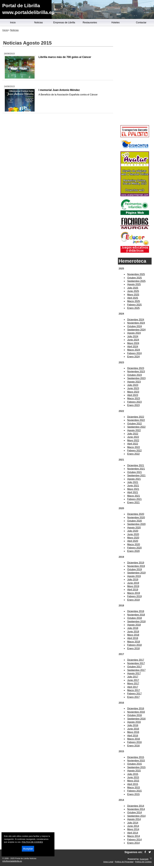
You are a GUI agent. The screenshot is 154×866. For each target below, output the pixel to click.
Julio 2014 (132, 822)
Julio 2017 (132, 676)
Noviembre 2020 (136, 517)
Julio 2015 (132, 774)
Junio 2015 (133, 777)
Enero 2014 (133, 843)
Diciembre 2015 (135, 757)
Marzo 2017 (133, 690)
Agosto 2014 (134, 819)
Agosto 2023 (134, 381)
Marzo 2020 (133, 544)
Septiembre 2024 (136, 329)
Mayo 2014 (133, 829)
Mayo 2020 (133, 537)
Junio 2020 (133, 534)
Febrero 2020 (134, 547)
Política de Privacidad (124, 862)
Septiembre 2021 (136, 475)
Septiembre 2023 (136, 378)
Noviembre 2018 (136, 614)
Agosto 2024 (134, 333)
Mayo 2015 (133, 780)
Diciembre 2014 (135, 806)
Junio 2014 (133, 826)
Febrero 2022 (134, 450)
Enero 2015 (133, 794)
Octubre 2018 (134, 618)
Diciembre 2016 (135, 708)
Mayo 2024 (133, 343)
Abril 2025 (132, 298)
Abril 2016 (132, 735)
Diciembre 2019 (135, 562)
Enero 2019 (133, 600)
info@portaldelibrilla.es (12, 861)
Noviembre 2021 (136, 468)
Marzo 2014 (133, 836)
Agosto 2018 (134, 625)
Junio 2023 (133, 388)
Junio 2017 (133, 680)
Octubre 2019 (134, 569)
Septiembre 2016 (136, 718)
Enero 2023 (133, 405)
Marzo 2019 (133, 593)
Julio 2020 (132, 531)
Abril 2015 (132, 784)
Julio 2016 (132, 725)
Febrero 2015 (134, 791)
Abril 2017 (132, 687)
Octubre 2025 (134, 277)
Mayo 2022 (133, 440)
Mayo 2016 (133, 732)
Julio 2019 (132, 579)
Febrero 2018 (134, 645)
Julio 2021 (132, 482)
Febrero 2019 (134, 596)
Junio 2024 (133, 339)
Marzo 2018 (133, 641)
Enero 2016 (133, 745)
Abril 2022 (132, 443)
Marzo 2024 (133, 350)
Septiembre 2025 (136, 281)
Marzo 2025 (133, 301)
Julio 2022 (132, 433)
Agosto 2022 (134, 430)
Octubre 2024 (134, 326)
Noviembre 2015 (136, 760)
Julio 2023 (132, 385)
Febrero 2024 (134, 353)
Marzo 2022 (133, 447)
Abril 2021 (132, 492)
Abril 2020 (132, 541)
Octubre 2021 (134, 472)
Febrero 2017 (134, 693)
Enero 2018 (133, 648)
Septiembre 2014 (136, 816)
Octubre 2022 (134, 423)
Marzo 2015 (133, 787)
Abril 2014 (132, 833)
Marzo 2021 (133, 496)
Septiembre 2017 (136, 670)
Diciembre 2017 (135, 660)
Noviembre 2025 (136, 274)
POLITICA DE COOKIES (32, 842)
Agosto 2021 (134, 479)
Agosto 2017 (134, 673)
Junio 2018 (133, 631)
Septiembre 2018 (136, 621)
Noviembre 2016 (136, 712)
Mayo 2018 (133, 635)
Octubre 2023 (134, 375)
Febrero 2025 (134, 304)
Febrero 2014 (134, 839)
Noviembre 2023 (136, 371)
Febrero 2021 (134, 499)
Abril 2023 (132, 395)
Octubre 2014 (134, 812)
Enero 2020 (133, 551)
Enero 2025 (133, 308)
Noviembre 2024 (136, 323)
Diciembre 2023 (135, 368)
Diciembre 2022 (135, 417)
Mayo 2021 (133, 489)
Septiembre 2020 (136, 524)
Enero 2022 (133, 454)
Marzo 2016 (133, 739)
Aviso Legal (108, 862)
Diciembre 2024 (135, 319)
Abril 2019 (132, 589)
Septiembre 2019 (136, 572)
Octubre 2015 (134, 764)
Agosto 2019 (134, 576)
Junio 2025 (133, 291)
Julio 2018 (132, 628)
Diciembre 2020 (135, 514)
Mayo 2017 (133, 683)
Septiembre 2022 (136, 427)
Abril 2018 (132, 638)
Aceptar (28, 848)
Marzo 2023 (133, 398)
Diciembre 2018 (135, 611)
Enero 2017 (133, 697)
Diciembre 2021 (135, 465)
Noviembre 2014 (136, 809)
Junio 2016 (133, 729)
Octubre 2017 (134, 666)
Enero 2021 (133, 502)
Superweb (144, 859)
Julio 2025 (132, 288)
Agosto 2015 (134, 770)
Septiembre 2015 (136, 767)
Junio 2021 (133, 485)
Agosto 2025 (134, 284)
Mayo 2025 (133, 294)
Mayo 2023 (133, 392)
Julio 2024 (132, 336)
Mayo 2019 (133, 586)
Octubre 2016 (134, 715)
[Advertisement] (135, 76)
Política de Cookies (143, 862)
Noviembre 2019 (136, 566)
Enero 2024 (133, 356)
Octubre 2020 (134, 521)
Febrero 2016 (134, 742)
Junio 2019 (133, 583)
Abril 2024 (132, 346)
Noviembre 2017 (136, 663)
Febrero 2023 (134, 402)
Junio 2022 (133, 437)
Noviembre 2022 (136, 420)
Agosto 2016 (134, 722)
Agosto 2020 (134, 527)
